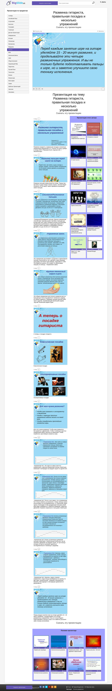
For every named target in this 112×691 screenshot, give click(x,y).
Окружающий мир (12, 64)
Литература (11, 41)
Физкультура (11, 78)
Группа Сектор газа (76, 205)
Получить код (37, 31)
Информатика (11, 35)
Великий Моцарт (92, 251)
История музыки (75, 159)
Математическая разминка (41, 673)
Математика (11, 44)
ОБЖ (9, 58)
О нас (68, 687)
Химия (9, 84)
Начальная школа (12, 55)
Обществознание (12, 61)
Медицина (10, 47)
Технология (11, 73)
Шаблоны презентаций (14, 87)
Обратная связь (89, 687)
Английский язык (12, 18)
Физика (10, 75)
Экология (10, 90)
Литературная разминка (58, 673)
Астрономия (11, 21)
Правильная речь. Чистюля (95, 650)
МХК (9, 53)
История (10, 38)
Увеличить (100, 31)
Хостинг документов (78, 689)
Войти (103, 2)
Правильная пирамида (40, 650)
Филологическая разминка (59, 650)
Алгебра (10, 15)
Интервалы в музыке (93, 137)
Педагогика (11, 67)
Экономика (11, 93)
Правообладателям (77, 687)
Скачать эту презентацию (68, 27)
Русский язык (11, 70)
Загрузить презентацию (45, 3)
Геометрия (11, 30)
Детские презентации (13, 33)
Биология (10, 24)
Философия (11, 81)
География (11, 27)
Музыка (10, 50)
